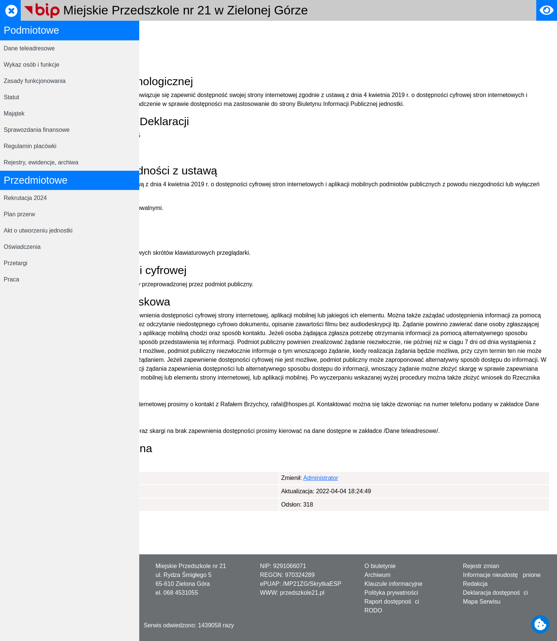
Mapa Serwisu (481, 601)
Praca (11, 279)
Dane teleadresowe (29, 48)
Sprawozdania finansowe (37, 130)
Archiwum (377, 575)
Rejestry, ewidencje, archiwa (41, 162)
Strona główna (165, 31)
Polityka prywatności (391, 593)
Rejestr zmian (481, 566)
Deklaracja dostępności (495, 593)
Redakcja (475, 584)
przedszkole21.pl (302, 593)
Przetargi (15, 263)
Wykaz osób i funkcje (31, 64)
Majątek (14, 113)
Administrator (183, 513)
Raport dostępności (391, 601)
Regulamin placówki (30, 146)
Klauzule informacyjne (393, 584)
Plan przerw (19, 214)
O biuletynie (380, 566)
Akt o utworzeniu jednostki (38, 230)
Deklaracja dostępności (221, 31)
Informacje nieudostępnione (502, 575)
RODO (373, 610)
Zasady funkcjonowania (35, 81)
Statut (11, 97)
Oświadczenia (22, 247)
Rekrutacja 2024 (25, 198)
